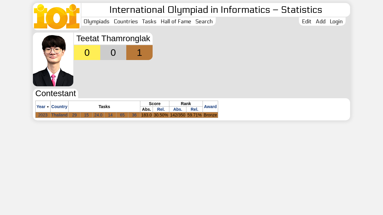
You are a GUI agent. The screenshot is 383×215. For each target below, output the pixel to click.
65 (122, 115)
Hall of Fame (176, 21)
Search (204, 21)
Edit (306, 21)
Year (41, 106)
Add (321, 21)
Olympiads (96, 21)
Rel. (161, 109)
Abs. (177, 109)
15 (86, 115)
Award (210, 106)
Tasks (149, 21)
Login (336, 21)
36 (134, 115)
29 (74, 115)
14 (110, 115)
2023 (43, 115)
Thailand (59, 115)
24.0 (98, 115)
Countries (126, 21)
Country (59, 106)
